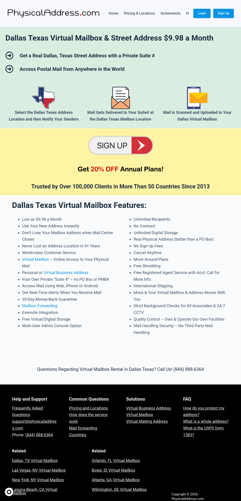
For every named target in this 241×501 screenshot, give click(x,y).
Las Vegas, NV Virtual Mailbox (39, 470)
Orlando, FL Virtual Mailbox (116, 460)
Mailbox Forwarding (40, 305)
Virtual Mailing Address (147, 421)
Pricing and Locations (88, 408)
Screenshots (170, 13)
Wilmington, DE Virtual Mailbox (119, 489)
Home (113, 13)
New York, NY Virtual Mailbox (38, 479)
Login (202, 13)
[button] (9, 492)
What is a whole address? (205, 421)
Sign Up (223, 13)
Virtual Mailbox (35, 259)
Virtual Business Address (66, 272)
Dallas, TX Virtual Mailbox (35, 460)
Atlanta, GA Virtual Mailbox (116, 479)
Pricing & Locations (139, 13)
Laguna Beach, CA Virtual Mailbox (34, 491)
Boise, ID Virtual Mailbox (113, 470)
